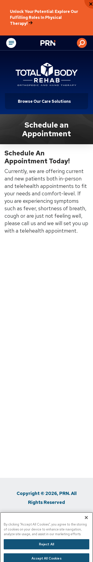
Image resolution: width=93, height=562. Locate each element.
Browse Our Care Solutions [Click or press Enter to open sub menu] (44, 101)
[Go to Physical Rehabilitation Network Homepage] (54, 43)
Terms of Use (62, 516)
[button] (82, 43)
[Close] (86, 522)
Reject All (46, 548)
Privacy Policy (28, 516)
